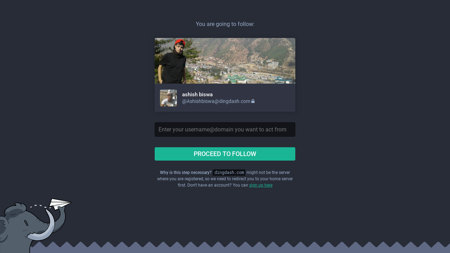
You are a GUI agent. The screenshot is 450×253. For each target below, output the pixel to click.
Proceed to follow (225, 153)
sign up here (260, 185)
